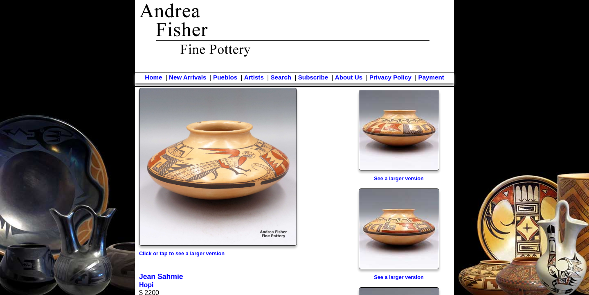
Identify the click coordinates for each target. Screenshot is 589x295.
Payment (431, 77)
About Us (349, 77)
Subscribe (313, 77)
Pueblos (225, 77)
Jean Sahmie (161, 276)
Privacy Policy (390, 77)
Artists (254, 77)
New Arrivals (187, 77)
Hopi (146, 284)
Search (280, 77)
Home (153, 77)
